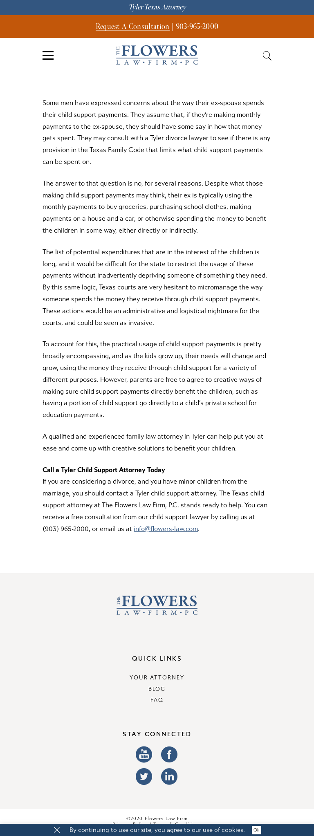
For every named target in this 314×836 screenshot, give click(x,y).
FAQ (157, 700)
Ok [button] (256, 830)
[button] (57, 830)
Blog (157, 689)
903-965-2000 (197, 26)
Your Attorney (157, 678)
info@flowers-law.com (166, 529)
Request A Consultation (133, 26)
